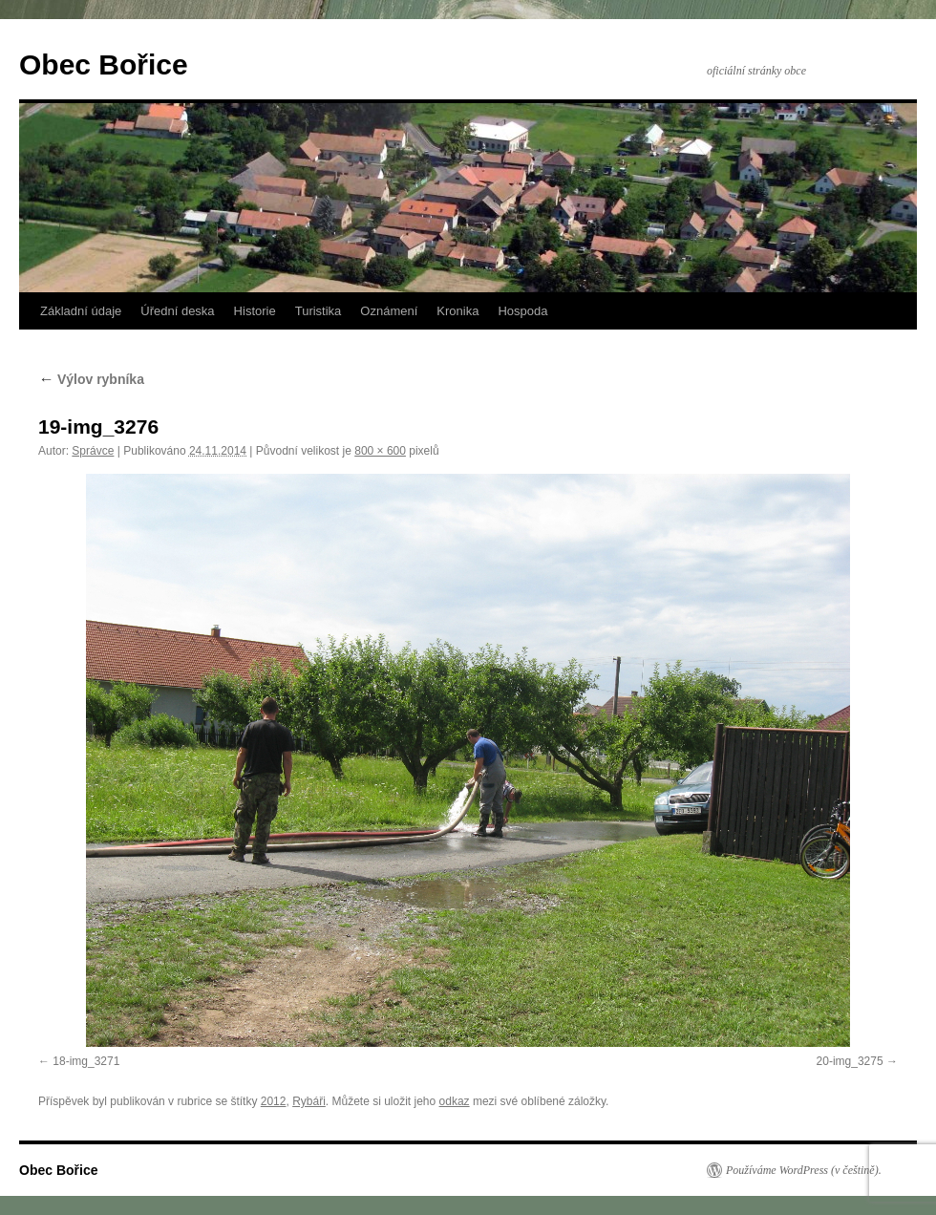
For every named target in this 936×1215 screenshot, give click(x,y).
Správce (93, 451)
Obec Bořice (103, 64)
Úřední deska (177, 311)
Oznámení (388, 311)
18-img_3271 (86, 1061)
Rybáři (309, 1101)
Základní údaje (80, 311)
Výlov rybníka (91, 379)
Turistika (318, 311)
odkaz (454, 1101)
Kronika (457, 311)
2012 (274, 1101)
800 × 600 (380, 451)
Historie (255, 311)
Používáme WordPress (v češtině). (804, 1170)
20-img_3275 (850, 1061)
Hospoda (522, 311)
